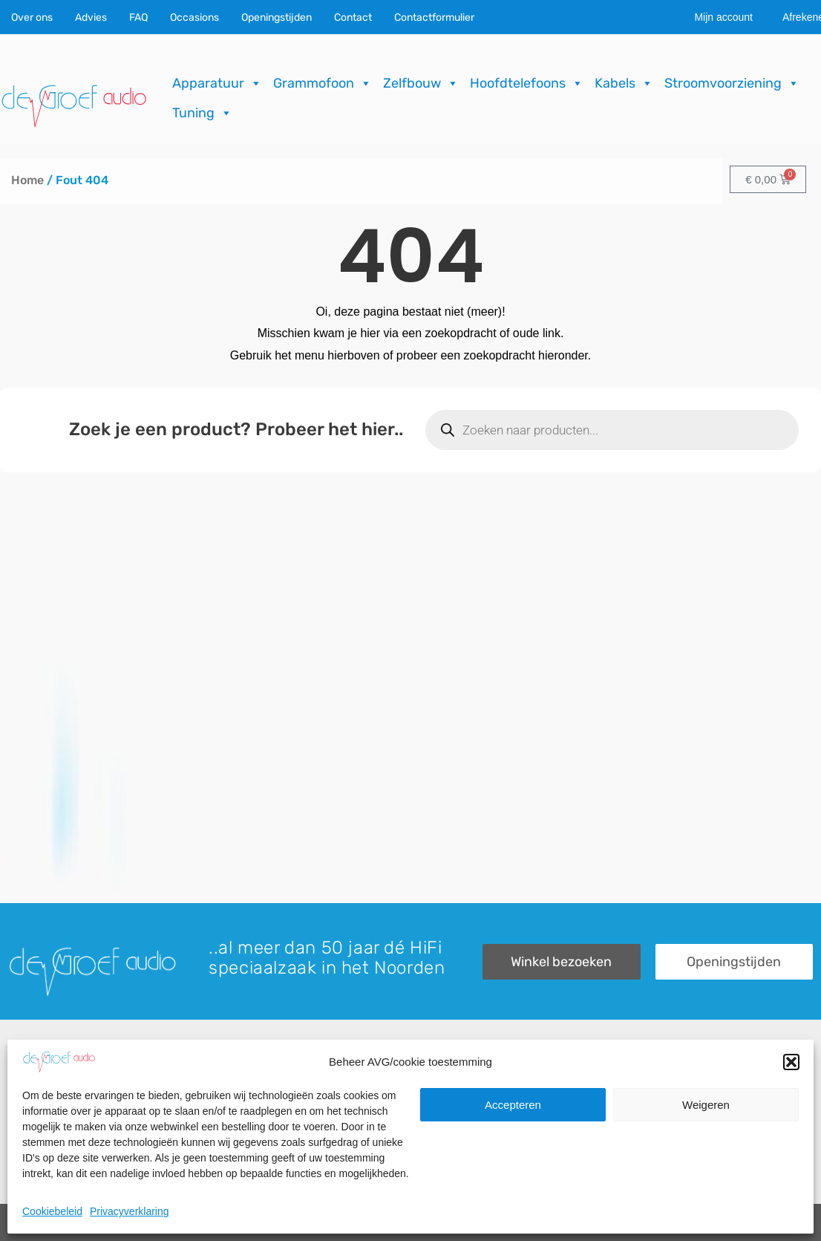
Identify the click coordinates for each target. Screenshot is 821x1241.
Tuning (202, 113)
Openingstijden (276, 17)
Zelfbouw (421, 83)
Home (27, 180)
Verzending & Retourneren (488, 1139)
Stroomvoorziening (731, 83)
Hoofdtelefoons (526, 83)
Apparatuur (217, 83)
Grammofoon (322, 83)
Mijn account (723, 17)
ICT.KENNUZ (783, 1222)
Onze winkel (656, 1114)
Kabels (624, 83)
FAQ (138, 17)
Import (229, 1139)
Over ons (32, 17)
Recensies (446, 1089)
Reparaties (241, 1114)
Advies (91, 17)
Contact (353, 17)
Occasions (194, 17)
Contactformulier (434, 17)
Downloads (447, 1114)
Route (639, 1165)
